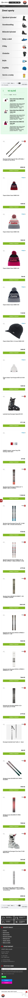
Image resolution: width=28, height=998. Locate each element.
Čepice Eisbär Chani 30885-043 (17, 98)
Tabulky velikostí (6, 940)
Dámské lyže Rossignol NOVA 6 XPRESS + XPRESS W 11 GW (13, 669)
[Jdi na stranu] (15, 83)
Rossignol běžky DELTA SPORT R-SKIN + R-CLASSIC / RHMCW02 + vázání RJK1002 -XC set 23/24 (14, 889)
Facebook (6, 980)
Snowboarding (8, 25)
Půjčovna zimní (6, 934)
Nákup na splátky (6, 942)
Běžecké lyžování (9, 32)
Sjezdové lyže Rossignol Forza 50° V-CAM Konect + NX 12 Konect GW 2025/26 (13, 524)
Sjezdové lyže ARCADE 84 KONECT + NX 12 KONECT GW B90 (13, 597)
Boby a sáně (7, 39)
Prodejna (5, 930)
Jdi (19, 83)
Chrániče (5, 53)
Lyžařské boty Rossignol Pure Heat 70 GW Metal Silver (13, 852)
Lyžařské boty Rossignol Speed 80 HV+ (13, 414)
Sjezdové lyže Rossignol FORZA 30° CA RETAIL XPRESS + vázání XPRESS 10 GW (13, 560)
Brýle (4, 61)
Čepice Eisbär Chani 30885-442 (17, 121)
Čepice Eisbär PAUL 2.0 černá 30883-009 (13, 341)
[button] (19, 3)
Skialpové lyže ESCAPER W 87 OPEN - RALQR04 (12, 779)
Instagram (6, 982)
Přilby (4, 46)
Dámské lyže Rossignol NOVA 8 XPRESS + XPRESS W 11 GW (13, 633)
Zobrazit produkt (14, 170)
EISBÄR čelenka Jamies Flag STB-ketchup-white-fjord (11, 451)
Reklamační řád (6, 938)
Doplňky (5, 68)
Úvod (25, 2)
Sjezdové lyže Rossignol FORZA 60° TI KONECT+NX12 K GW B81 (13, 487)
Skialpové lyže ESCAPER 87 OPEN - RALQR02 (12, 815)
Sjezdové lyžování (9, 17)
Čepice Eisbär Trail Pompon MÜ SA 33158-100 (14, 378)
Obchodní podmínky (7, 936)
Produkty (3, 6)
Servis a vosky (8, 75)
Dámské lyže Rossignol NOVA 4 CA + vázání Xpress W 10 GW (12, 706)
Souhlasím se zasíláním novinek (8, 973)
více (20, 107)
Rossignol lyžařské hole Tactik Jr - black (13, 742)
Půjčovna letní (6, 932)
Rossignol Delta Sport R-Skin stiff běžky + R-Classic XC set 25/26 (13, 159)
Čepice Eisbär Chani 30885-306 (17, 110)
